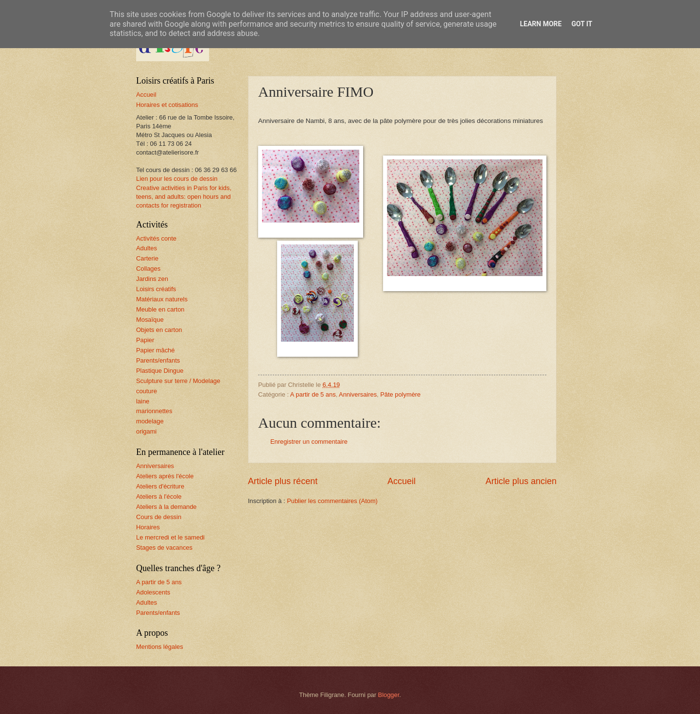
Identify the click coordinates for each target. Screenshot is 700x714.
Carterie (147, 258)
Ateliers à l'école (158, 496)
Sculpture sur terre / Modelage (178, 380)
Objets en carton (159, 329)
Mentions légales (159, 646)
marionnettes (154, 411)
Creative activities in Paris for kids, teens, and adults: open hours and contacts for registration (183, 196)
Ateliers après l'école (164, 476)
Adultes (146, 248)
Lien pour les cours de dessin (176, 178)
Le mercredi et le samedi (170, 537)
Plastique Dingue (159, 370)
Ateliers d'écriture (160, 486)
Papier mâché (155, 350)
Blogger (389, 694)
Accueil (401, 481)
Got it (581, 24)
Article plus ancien (521, 481)
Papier (145, 340)
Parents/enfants (158, 360)
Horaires (148, 527)
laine (142, 401)
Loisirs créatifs (156, 289)
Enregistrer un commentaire (309, 441)
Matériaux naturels (162, 299)
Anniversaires (358, 394)
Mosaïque (150, 319)
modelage (150, 421)
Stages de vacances (164, 547)
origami (146, 431)
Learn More (540, 24)
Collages (148, 268)
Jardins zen (152, 278)
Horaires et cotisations (167, 104)
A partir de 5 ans (313, 394)
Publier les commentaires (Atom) (332, 501)
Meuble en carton (160, 309)
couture (146, 391)
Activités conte (156, 238)
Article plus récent (282, 481)
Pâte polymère (400, 394)
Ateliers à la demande (166, 506)
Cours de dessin (158, 517)
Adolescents (153, 592)
